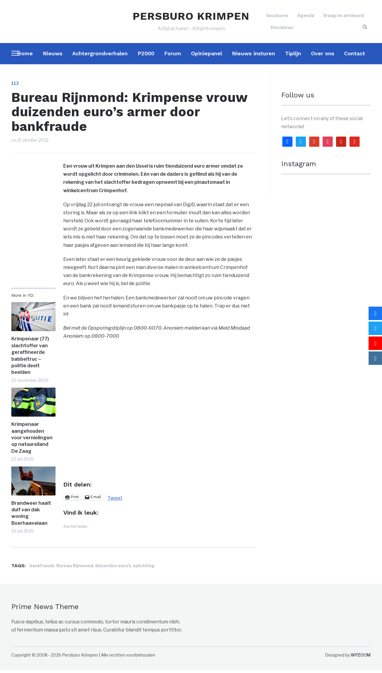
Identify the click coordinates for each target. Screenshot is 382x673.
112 (15, 85)
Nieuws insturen (253, 56)
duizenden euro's (113, 568)
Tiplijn (293, 56)
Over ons (322, 56)
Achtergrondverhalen (100, 56)
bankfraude (42, 568)
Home (25, 56)
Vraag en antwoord (343, 16)
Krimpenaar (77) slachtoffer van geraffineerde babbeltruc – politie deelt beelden (30, 358)
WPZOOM (361, 657)
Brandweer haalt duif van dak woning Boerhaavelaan (31, 516)
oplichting (144, 568)
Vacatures (277, 16)
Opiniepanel (206, 56)
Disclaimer (282, 28)
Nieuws (52, 56)
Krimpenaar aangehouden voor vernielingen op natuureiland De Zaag (32, 440)
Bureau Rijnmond (74, 568)
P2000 (146, 56)
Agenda (305, 16)
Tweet (114, 500)
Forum (172, 56)
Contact (354, 56)
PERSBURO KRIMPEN (191, 17)
